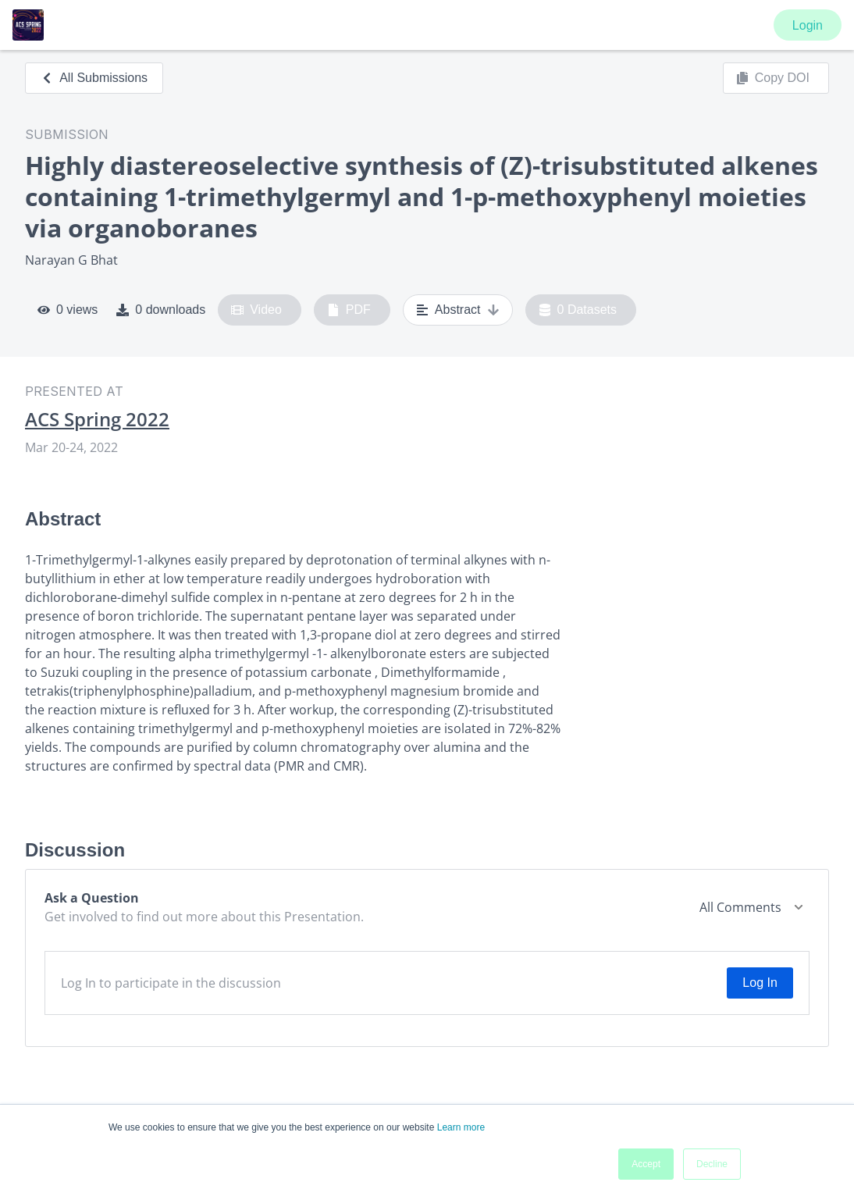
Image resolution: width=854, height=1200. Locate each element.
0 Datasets (578, 310)
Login (807, 25)
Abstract (458, 310)
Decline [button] (712, 1164)
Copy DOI (773, 78)
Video (256, 310)
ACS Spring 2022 (97, 419)
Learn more (461, 1127)
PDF (349, 310)
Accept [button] (646, 1164)
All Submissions (94, 77)
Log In (759, 982)
